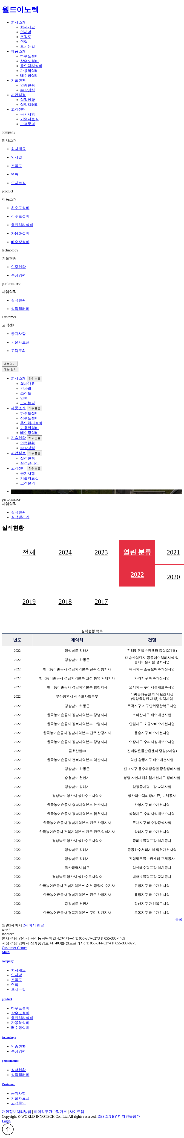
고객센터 (18, 468)
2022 (137, 563)
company (8, 961)
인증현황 (27, 85)
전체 (29, 552)
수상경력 (27, 90)
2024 (65, 552)
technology (9, 1037)
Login (6, 1121)
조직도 (25, 37)
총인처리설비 (31, 66)
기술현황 (18, 438)
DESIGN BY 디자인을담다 (119, 1116)
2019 (29, 601)
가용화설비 (29, 71)
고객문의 (27, 124)
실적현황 (27, 100)
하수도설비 (29, 56)
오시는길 (27, 46)
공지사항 (27, 114)
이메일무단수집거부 (50, 1112)
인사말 (25, 32)
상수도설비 (29, 61)
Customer (8, 1084)
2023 (101, 552)
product (7, 999)
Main (6, 952)
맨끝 (40, 925)
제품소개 (18, 408)
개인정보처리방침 (16, 1112)
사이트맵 (76, 1112)
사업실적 (18, 453)
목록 (178, 919)
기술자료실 (29, 119)
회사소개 (18, 378)
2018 (65, 601)
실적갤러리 (29, 104)
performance (10, 1060)
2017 (101, 601)
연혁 (24, 42)
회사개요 (27, 27)
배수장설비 (29, 75)
